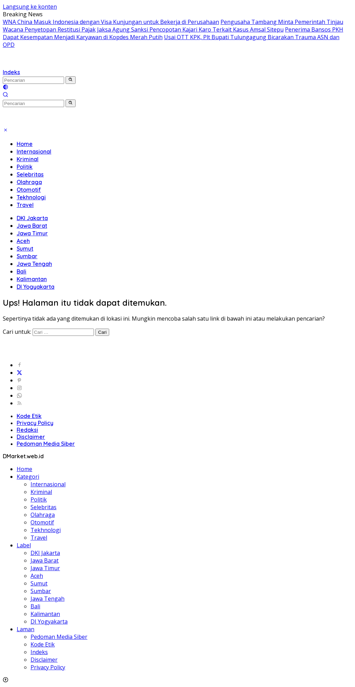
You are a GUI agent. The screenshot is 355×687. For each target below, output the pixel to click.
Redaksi (27, 429)
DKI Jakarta (32, 218)
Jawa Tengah (34, 263)
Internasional (34, 151)
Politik (25, 166)
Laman (25, 629)
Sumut (25, 248)
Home (25, 143)
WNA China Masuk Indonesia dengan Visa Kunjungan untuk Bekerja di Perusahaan (111, 22)
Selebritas (30, 174)
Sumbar (27, 256)
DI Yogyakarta (35, 286)
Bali (21, 271)
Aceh (23, 240)
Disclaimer (31, 436)
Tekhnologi (31, 197)
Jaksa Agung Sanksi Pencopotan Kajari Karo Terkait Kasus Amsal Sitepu (190, 29)
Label (24, 545)
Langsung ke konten (30, 6)
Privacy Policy (35, 422)
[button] (71, 80)
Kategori (28, 476)
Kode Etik (29, 415)
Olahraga (29, 182)
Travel (25, 204)
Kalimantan (32, 279)
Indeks (11, 72)
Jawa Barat (32, 225)
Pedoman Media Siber (46, 443)
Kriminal (27, 159)
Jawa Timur (32, 233)
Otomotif (29, 189)
